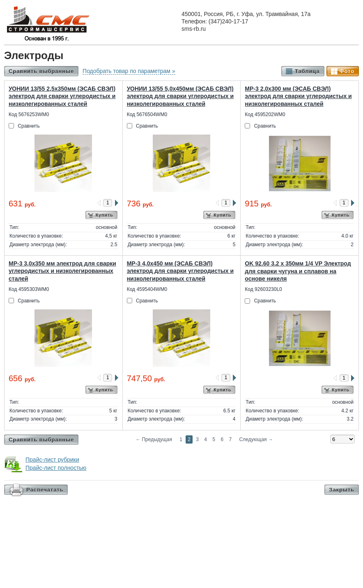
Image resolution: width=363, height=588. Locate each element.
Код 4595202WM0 (265, 114)
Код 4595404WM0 (147, 289)
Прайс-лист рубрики (52, 459)
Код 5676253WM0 (29, 114)
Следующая (256, 439)
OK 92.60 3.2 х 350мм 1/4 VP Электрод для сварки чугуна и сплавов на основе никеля (298, 270)
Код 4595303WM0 (29, 289)
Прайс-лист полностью (55, 467)
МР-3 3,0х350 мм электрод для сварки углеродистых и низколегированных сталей (62, 270)
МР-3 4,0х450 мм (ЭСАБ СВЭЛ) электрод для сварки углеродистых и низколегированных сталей (180, 270)
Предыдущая (154, 439)
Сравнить (28, 126)
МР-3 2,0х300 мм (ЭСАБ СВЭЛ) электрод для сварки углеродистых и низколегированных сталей (298, 96)
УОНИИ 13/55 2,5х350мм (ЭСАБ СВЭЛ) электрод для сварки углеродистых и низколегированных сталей (62, 96)
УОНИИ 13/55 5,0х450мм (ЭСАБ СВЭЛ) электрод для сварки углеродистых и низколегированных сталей (180, 96)
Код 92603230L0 (263, 289)
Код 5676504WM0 (147, 114)
